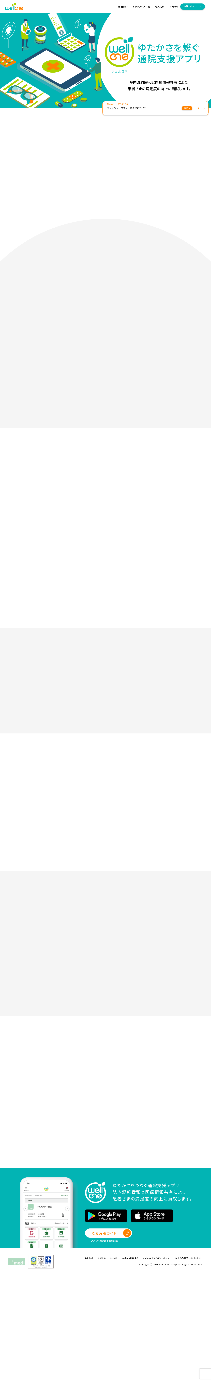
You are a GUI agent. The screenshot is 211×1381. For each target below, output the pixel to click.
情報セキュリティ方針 (107, 1363)
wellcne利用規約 (130, 1363)
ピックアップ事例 (141, 6)
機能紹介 (123, 6)
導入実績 (160, 6)
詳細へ (187, 108)
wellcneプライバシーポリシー (157, 1363)
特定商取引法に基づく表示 (188, 1363)
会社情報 (89, 1363)
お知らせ (174, 6)
